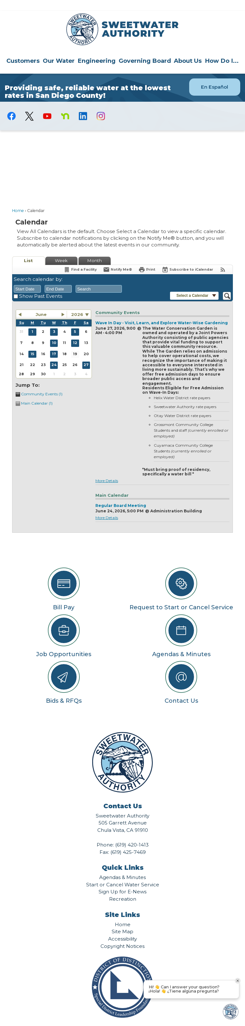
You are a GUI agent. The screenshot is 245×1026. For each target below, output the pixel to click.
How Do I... (222, 50)
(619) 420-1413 (132, 834)
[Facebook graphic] (11, 105)
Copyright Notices (122, 935)
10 (54, 332)
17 (54, 343)
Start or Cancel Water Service (122, 874)
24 (53, 354)
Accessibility (122, 928)
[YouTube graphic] (47, 105)
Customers (23, 50)
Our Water (59, 50)
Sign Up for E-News (122, 881)
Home (18, 199)
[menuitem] (23, 50)
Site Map (122, 921)
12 (75, 332)
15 (32, 343)
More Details (106, 469)
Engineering (96, 50)
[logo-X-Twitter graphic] (29, 105)
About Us (188, 50)
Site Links (122, 904)
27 (86, 354)
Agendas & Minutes (122, 866)
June (41, 303)
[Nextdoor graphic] (65, 105)
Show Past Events (40, 285)
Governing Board (145, 50)
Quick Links (123, 857)
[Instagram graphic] (101, 105)
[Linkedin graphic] (83, 105)
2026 (77, 303)
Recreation (122, 888)
